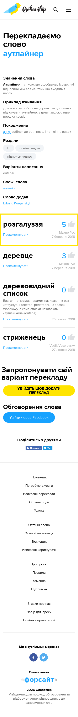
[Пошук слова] (56, 9)
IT (8, 148)
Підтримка (39, 589)
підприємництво (19, 156)
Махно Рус (67, 232)
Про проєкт (39, 564)
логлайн (9, 188)
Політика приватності (39, 620)
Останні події (39, 502)
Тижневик (39, 541)
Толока (39, 510)
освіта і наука (30, 148)
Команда (39, 581)
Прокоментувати (15, 234)
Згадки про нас (39, 603)
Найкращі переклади (39, 494)
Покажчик (39, 477)
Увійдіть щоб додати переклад (39, 391)
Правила (39, 572)
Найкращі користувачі (39, 550)
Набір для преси (39, 612)
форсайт (39, 679)
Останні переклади (39, 533)
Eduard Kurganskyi (16, 203)
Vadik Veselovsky (62, 345)
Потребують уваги (39, 485)
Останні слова (39, 525)
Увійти (29, 417)
